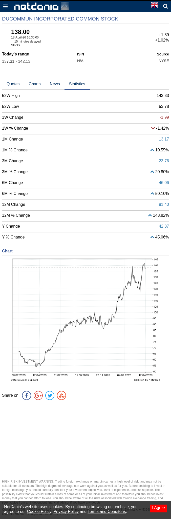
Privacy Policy (66, 511)
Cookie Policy (39, 511)
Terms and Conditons (107, 511)
